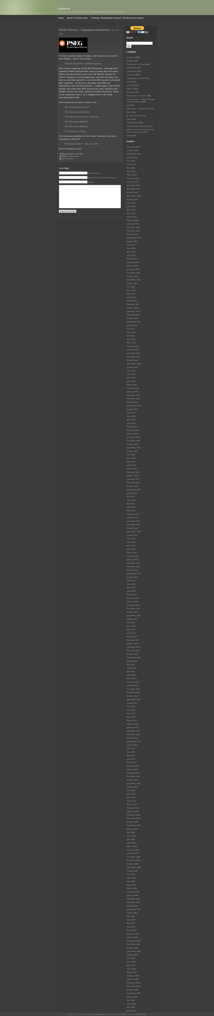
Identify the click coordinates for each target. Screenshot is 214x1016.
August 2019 (132, 409)
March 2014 (132, 636)
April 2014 (131, 633)
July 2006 (131, 958)
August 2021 (132, 325)
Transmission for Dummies (138, 126)
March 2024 (132, 217)
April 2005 (131, 1011)
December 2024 (133, 185)
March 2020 (132, 385)
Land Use (131, 75)
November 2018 (133, 441)
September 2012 (134, 699)
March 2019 (132, 427)
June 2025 (131, 164)
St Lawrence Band (135, 116)
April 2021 (131, 339)
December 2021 (133, 311)
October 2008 (133, 864)
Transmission (74, 156)
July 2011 (131, 748)
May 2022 (131, 294)
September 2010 (134, 783)
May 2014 (131, 629)
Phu (124, 1014)
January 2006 (133, 979)
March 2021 (132, 343)
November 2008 (133, 860)
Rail (128, 105)
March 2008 (132, 888)
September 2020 (134, 364)
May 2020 (131, 378)
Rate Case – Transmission (138, 109)
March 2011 (132, 762)
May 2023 (131, 252)
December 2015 (133, 563)
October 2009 (133, 822)
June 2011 (131, 752)
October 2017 (133, 486)
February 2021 (133, 346)
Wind (129, 135)
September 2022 (134, 280)
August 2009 (132, 829)
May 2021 (131, 336)
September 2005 (134, 993)
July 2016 (131, 538)
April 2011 (131, 759)
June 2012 (131, 710)
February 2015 (133, 598)
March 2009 (132, 846)
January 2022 (133, 308)
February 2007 (133, 934)
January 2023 (133, 266)
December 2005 (133, 983)
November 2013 (133, 650)
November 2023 (133, 231)
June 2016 (131, 542)
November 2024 (133, 189)
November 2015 (133, 566)
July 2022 (131, 287)
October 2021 (133, 318)
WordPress (141, 1014)
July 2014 (131, 622)
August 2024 (132, 199)
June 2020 (131, 374)
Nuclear (130, 85)
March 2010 (132, 804)
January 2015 (133, 601)
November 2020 (133, 357)
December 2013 (133, 647)
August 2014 (132, 619)
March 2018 (132, 469)
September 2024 (134, 196)
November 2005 (133, 986)
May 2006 (131, 965)
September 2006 (134, 951)
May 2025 (131, 168)
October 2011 (133, 738)
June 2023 (131, 248)
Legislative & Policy (135, 78)
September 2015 (134, 573)
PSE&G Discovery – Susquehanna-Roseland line (84, 29)
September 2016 (134, 531)
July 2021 (131, 329)
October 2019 (133, 402)
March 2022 (132, 301)
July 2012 (131, 706)
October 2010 (133, 780)
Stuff (129, 119)
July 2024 (131, 203)
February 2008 (133, 892)
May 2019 (131, 420)
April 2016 (131, 549)
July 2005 (131, 1000)
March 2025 (132, 175)
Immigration (132, 68)
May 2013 (131, 671)
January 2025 (133, 182)
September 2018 (134, 448)
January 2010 (133, 811)
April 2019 (131, 423)
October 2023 (133, 234)
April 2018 (131, 465)
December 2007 (133, 899)
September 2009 (134, 825)
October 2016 (133, 528)
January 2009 (133, 853)
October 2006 (133, 948)
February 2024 (133, 220)
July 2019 (131, 413)
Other (129, 89)
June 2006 (131, 962)
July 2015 (131, 580)
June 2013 (131, 668)
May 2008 (131, 881)
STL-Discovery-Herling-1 (77, 107)
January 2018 (133, 476)
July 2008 (131, 874)
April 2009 (131, 843)
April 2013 (131, 675)
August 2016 (132, 535)
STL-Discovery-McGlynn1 (77, 112)
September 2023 (134, 238)
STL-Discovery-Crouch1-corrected (82, 117)
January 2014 (133, 643)
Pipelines (131, 92)
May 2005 (131, 1007)
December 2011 (133, 731)
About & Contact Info (77, 18)
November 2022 (133, 273)
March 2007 (132, 930)
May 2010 (131, 797)
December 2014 (133, 605)
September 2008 (134, 867)
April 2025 (131, 171)
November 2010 (133, 776)
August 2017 (132, 493)
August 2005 (132, 997)
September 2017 (134, 490)
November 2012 (133, 692)
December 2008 (133, 857)
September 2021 (134, 322)
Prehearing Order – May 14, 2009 (81, 144)
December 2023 (133, 227)
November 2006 (133, 944)
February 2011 (133, 766)
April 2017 (131, 507)
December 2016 (133, 521)
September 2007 (134, 909)
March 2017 (132, 510)
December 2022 (133, 269)
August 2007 (132, 913)
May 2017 (131, 504)
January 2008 (133, 895)
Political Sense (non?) (136, 96)
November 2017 (133, 483)
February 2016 (133, 556)
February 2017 (133, 514)
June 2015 (131, 584)
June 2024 (131, 206)
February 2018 (133, 472)
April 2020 (131, 381)
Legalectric (63, 8)
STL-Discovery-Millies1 (76, 122)
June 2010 (131, 794)
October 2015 (133, 570)
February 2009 (133, 850)
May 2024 (131, 210)
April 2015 (131, 591)
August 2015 (132, 577)
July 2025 (131, 161)
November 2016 (133, 524)
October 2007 (133, 906)
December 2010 (133, 773)
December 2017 (133, 479)
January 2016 (133, 559)
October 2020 (133, 360)
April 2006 (131, 969)
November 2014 (133, 608)
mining (129, 82)
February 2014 (133, 640)
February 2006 (133, 976)
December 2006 (133, 941)
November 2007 (133, 902)
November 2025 (133, 147)
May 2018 (131, 462)
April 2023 (131, 255)
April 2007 (131, 927)
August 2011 (132, 745)
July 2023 (131, 245)
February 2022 (133, 304)
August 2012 (132, 703)
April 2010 (131, 801)
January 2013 (133, 685)
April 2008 (131, 885)
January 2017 (133, 517)
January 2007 (133, 937)
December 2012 (133, 689)
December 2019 (133, 395)
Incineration (132, 71)
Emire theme (99, 1014)
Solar (129, 112)
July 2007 (131, 916)
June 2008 (131, 878)
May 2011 (131, 755)
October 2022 (133, 276)
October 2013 (133, 654)
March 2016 (132, 552)
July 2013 (131, 664)
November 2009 (133, 818)
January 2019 (133, 434)
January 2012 (133, 727)
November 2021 (133, 315)
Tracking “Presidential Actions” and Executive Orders (117, 18)
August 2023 (132, 241)
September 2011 (134, 741)
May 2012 (131, 713)
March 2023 (132, 259)
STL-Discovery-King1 (75, 131)
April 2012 (131, 717)
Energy (130, 61)
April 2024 (131, 213)
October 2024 (133, 192)
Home (61, 18)
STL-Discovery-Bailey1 (76, 126)
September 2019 (134, 406)
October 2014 (133, 612)
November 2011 (133, 734)
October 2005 (133, 990)
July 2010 (131, 790)
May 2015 (131, 587)
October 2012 (133, 696)
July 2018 (131, 455)
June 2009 (131, 836)
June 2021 (131, 332)
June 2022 (131, 290)
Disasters (131, 57)
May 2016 (131, 545)
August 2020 (132, 367)
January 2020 (133, 392)
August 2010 (132, 787)
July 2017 (131, 497)
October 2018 (133, 444)
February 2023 (133, 262)
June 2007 (131, 920)
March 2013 (132, 678)
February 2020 (133, 388)
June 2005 (131, 1004)
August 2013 (132, 661)
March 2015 (132, 594)
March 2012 (132, 720)
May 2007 (131, 923)
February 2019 (133, 430)
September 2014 (134, 615)
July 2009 (131, 832)
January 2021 (133, 350)
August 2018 (132, 451)
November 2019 (133, 399)
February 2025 (133, 178)
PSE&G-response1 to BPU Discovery (83, 64)
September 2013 (134, 657)
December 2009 (133, 815)
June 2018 (131, 458)
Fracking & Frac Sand (136, 64)
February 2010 (133, 808)
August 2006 (132, 955)
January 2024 (133, 224)
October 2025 (133, 150)
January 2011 (133, 769)
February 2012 (133, 724)
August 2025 (132, 157)
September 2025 (134, 154)
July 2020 (131, 371)
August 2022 (132, 283)
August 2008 (132, 871)
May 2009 (131, 839)
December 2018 (133, 437)
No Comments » (68, 159)
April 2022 (131, 297)
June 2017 (131, 500)
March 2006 (132, 972)
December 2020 (133, 353)
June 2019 (131, 416)
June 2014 (131, 626)
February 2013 (133, 682)
